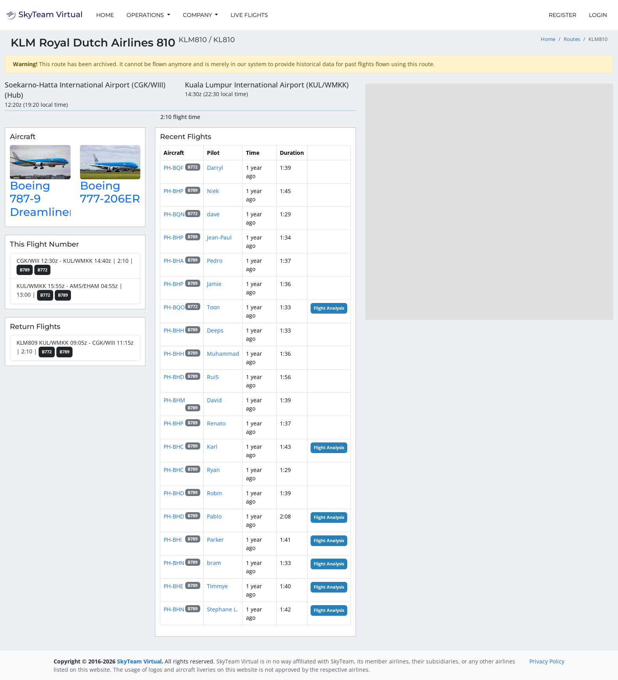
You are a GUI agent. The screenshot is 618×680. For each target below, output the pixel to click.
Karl (212, 446)
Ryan (213, 470)
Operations (146, 15)
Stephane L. (222, 609)
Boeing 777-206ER (110, 192)
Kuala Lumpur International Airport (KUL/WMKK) (267, 84)
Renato (216, 423)
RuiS (213, 377)
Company (198, 15)
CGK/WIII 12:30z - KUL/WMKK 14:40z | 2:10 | (75, 266)
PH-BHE (173, 586)
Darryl (215, 167)
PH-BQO (174, 307)
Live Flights (249, 15)
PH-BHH (174, 330)
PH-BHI (173, 539)
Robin (214, 493)
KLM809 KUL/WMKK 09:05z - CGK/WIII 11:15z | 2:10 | (75, 348)
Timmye (217, 586)
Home (105, 15)
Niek (213, 191)
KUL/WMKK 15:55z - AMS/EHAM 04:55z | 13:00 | (70, 291)
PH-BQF (173, 167)
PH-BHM (174, 400)
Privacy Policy (546, 661)
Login (598, 15)
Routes (572, 39)
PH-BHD (174, 377)
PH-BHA (174, 260)
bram (214, 563)
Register (562, 15)
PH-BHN (174, 563)
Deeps (215, 330)
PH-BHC (174, 446)
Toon (213, 307)
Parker (215, 539)
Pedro (214, 260)
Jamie (214, 284)
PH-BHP (173, 191)
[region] (489, 202)
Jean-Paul (219, 237)
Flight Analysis (329, 308)
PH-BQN (174, 214)
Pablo (214, 516)
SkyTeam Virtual (139, 661)
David (214, 400)
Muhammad (223, 353)
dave (213, 214)
